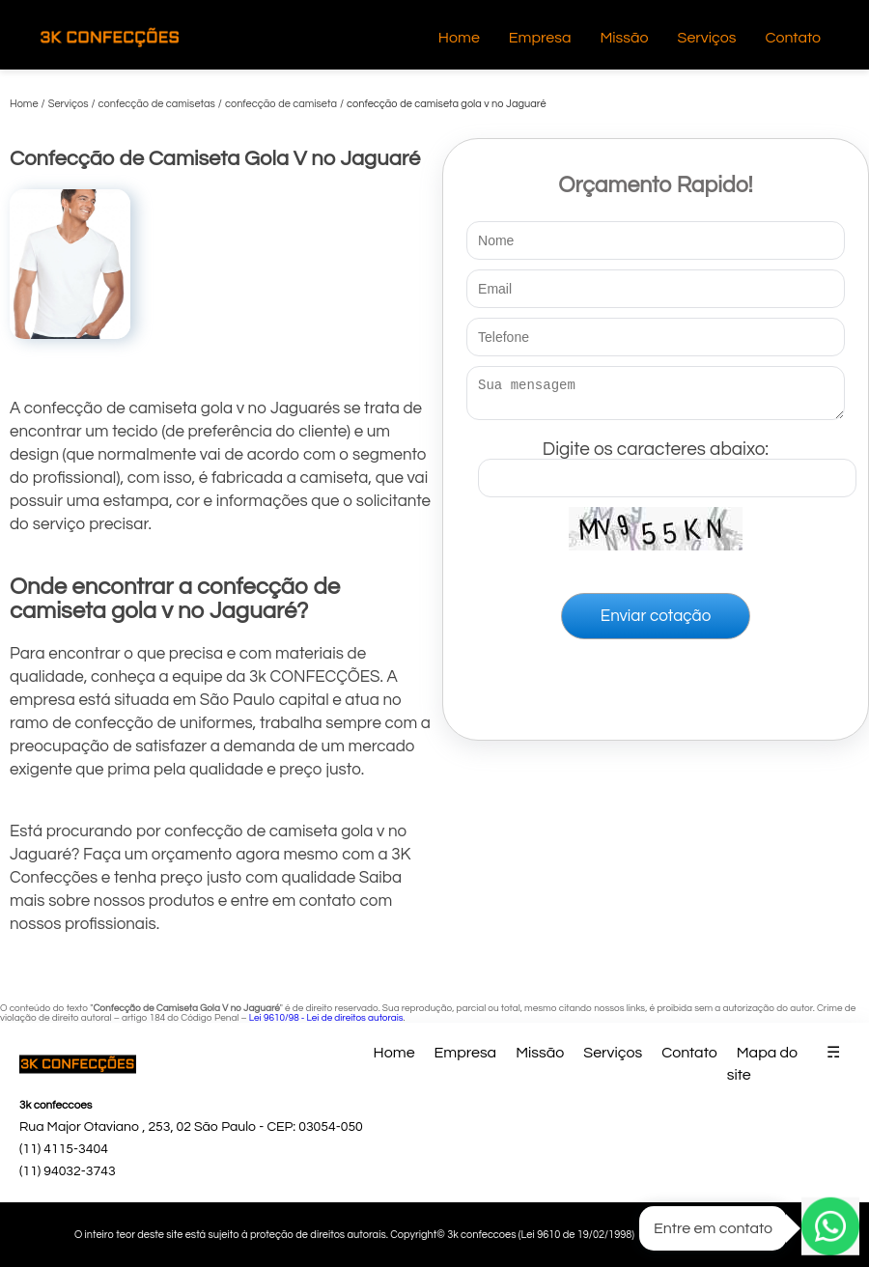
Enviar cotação (656, 622)
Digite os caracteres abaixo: (667, 464)
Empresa (540, 37)
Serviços (707, 37)
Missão (624, 37)
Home (459, 37)
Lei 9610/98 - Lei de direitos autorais (326, 1018)
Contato (793, 37)
